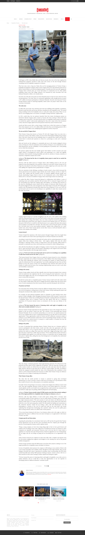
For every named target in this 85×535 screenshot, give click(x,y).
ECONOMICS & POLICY (28, 18)
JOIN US (62, 18)
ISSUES (15, 18)
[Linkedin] (76, 1)
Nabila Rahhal (24, 28)
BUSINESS (21, 18)
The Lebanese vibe (26, 497)
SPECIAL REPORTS (41, 18)
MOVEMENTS (56, 18)
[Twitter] (73, 1)
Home (8, 22)
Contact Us (33, 520)
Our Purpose (33, 517)
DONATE (67, 18)
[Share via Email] (48, 465)
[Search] (71, 19)
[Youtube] (77, 1)
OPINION (34, 18)
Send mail (49, 474)
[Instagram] (74, 1)
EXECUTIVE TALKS (49, 18)
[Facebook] (27, 532)
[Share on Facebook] (44, 465)
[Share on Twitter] (45, 465)
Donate (32, 514)
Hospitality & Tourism (15, 22)
